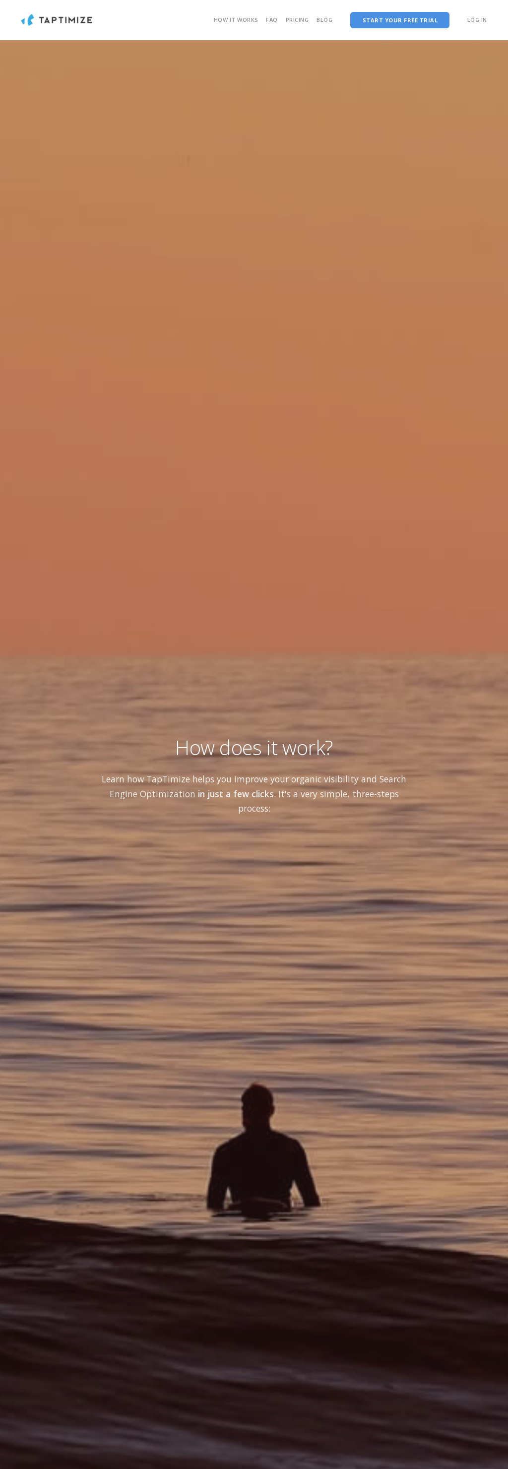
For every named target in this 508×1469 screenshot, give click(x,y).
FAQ (272, 19)
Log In (477, 19)
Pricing (297, 19)
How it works (236, 19)
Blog (324, 19)
